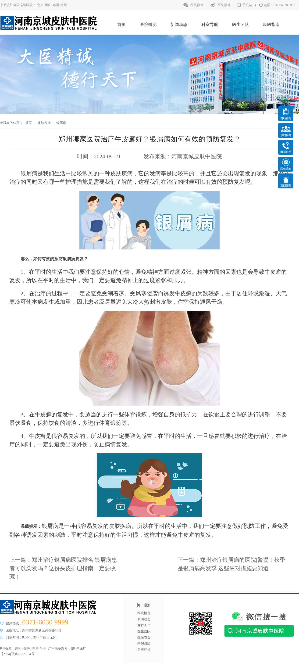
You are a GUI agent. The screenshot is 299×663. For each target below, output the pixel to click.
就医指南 (271, 24)
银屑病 (61, 123)
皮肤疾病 (44, 123)
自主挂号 (143, 649)
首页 (121, 24)
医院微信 (196, 5)
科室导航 (209, 24)
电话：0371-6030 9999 (279, 5)
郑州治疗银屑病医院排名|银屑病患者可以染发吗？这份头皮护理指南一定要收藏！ (63, 568)
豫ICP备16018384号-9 (30, 648)
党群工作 (143, 625)
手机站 (247, 5)
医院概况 (148, 24)
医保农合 (143, 637)
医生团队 (240, 24)
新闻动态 (179, 24)
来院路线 (143, 643)
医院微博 (224, 5)
